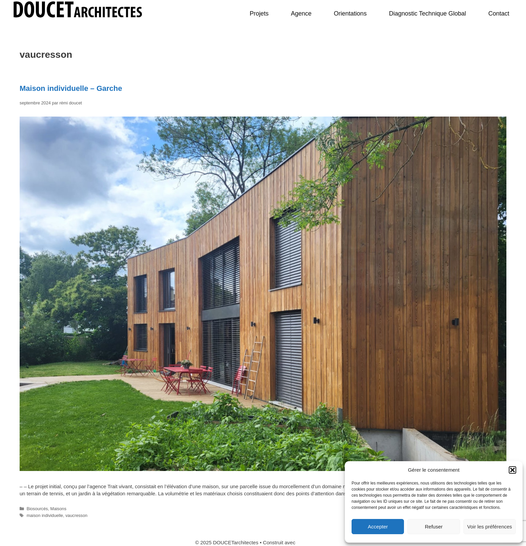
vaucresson (76, 515)
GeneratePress (314, 542)
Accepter (378, 526)
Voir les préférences (489, 526)
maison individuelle (45, 515)
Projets (258, 13)
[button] (512, 470)
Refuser (434, 526)
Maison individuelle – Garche (71, 88)
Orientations (350, 13)
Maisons (58, 508)
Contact (498, 13)
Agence (301, 13)
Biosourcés (37, 508)
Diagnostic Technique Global (427, 13)
